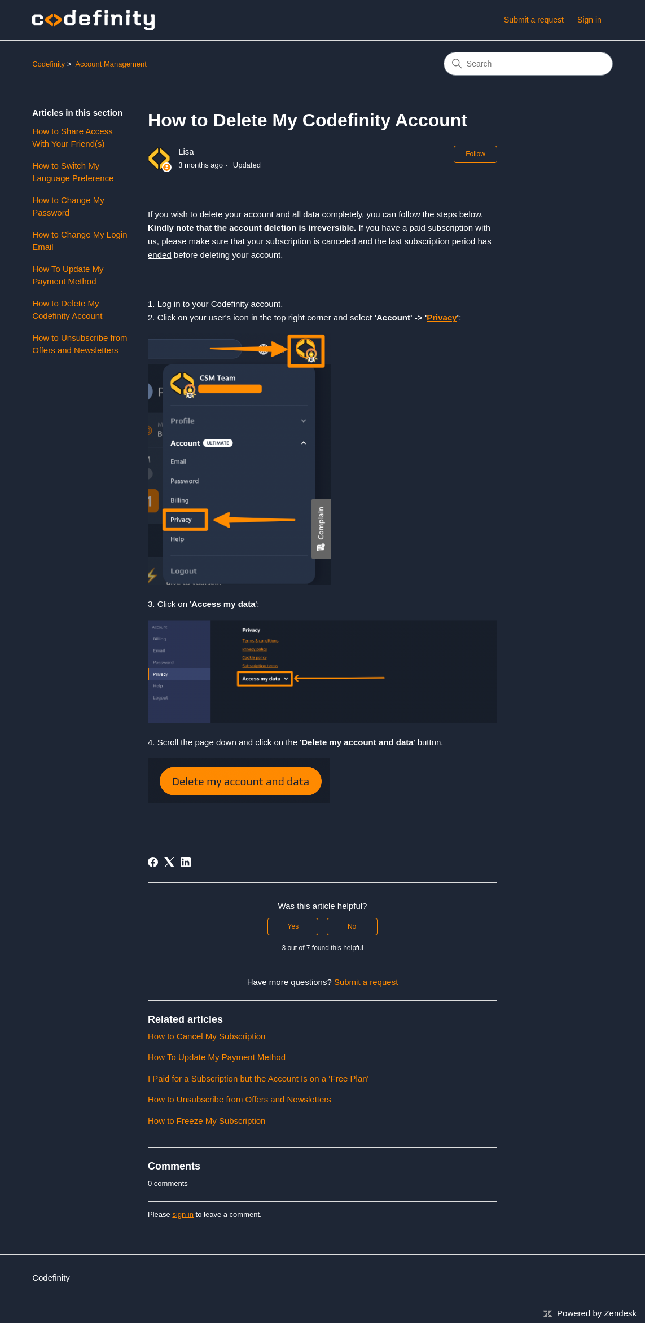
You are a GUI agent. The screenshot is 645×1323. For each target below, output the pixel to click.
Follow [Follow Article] (475, 154)
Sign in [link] (589, 19)
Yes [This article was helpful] (293, 926)
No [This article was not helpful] (352, 926)
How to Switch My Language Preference (72, 172)
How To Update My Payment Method (67, 275)
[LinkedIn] (186, 862)
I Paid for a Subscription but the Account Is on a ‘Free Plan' (258, 1078)
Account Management (110, 64)
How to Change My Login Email (79, 241)
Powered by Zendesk (597, 1313)
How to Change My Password (68, 206)
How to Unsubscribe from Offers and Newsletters (79, 344)
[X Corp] (169, 862)
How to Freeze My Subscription (206, 1121)
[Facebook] (153, 862)
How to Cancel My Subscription (206, 1036)
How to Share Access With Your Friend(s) (72, 137)
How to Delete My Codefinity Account (67, 309)
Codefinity (48, 64)
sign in (183, 1214)
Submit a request (534, 19)
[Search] (528, 63)
